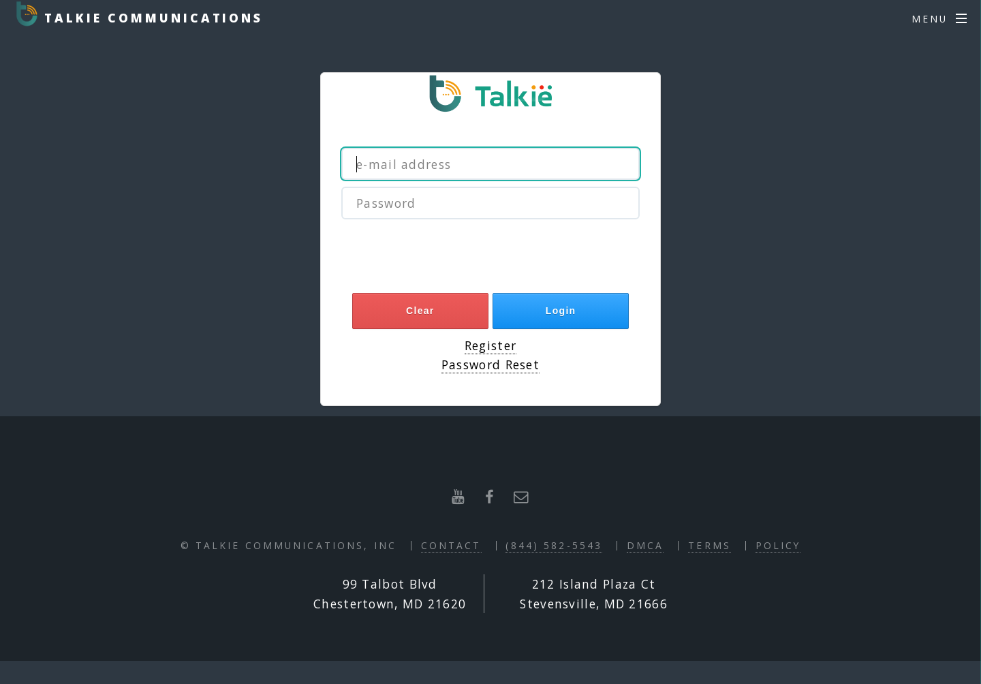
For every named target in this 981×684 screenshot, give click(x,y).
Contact (451, 545)
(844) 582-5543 (553, 545)
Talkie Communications (150, 18)
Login (561, 310)
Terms (709, 545)
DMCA (645, 545)
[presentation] (490, 259)
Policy (778, 545)
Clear (420, 310)
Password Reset (490, 364)
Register (490, 345)
